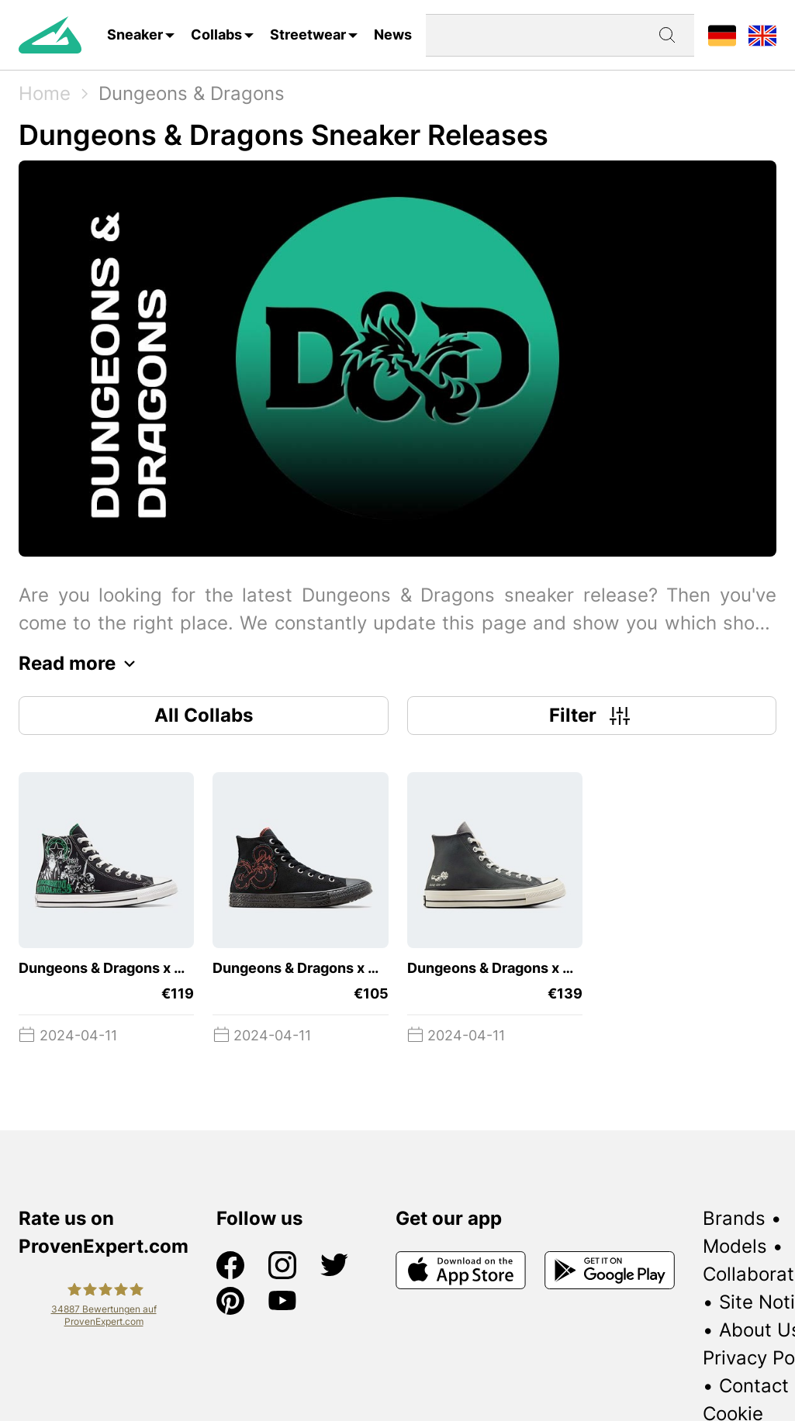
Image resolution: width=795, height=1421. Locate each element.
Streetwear (308, 34)
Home (45, 93)
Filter (591, 715)
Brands (734, 1218)
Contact (754, 1385)
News (393, 34)
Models (735, 1246)
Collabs (216, 34)
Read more (81, 664)
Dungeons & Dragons (192, 93)
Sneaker (135, 34)
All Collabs (203, 715)
